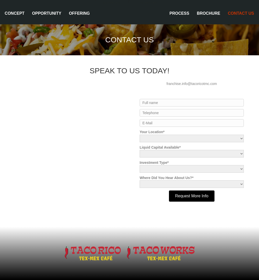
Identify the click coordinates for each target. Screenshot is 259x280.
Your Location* (192, 136)
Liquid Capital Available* (192, 151)
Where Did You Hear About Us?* (192, 182)
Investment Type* (192, 167)
